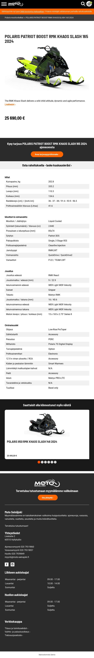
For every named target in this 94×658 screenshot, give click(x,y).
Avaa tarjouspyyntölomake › (47, 154)
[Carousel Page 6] (55, 462)
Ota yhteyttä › (48, 497)
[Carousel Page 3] (45, 462)
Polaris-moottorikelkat (14, 18)
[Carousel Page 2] (42, 462)
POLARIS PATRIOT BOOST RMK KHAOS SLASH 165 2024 (50, 18)
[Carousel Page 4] (48, 462)
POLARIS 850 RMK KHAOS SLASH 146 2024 (32, 441)
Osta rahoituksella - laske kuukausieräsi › (47, 165)
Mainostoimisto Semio (47, 655)
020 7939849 (18, 553)
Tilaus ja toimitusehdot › (16, 628)
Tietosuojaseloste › (14, 635)
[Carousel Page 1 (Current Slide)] (39, 462)
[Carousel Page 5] (52, 462)
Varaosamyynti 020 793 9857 (19, 550)
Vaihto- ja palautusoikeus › (17, 631)
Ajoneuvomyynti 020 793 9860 (19, 546)
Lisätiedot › (10, 104)
